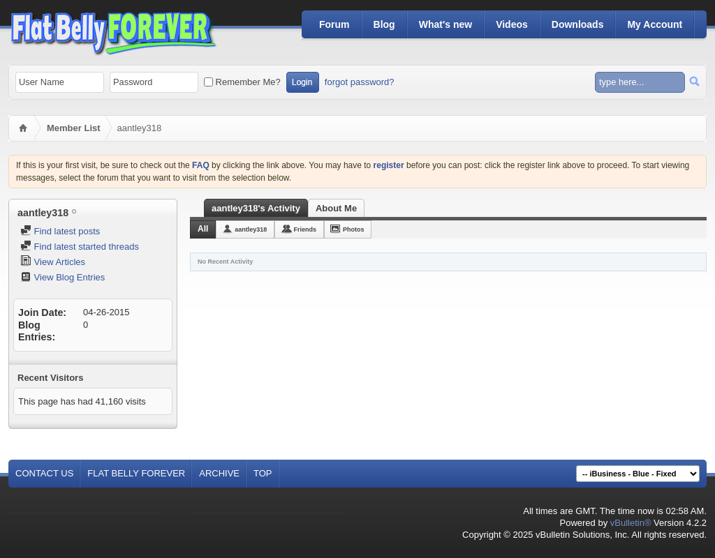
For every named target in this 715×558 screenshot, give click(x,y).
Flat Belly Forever (136, 473)
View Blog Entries (62, 277)
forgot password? (360, 82)
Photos (353, 229)
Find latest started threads (79, 246)
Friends (304, 229)
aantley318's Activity (256, 208)
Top (262, 473)
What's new (445, 24)
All (203, 229)
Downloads (578, 24)
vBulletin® (630, 523)
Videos (512, 24)
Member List (74, 128)
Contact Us (44, 473)
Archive (219, 473)
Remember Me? (242, 82)
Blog (384, 24)
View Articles (52, 262)
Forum (334, 24)
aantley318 (251, 229)
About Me (336, 208)
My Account (654, 24)
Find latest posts (60, 231)
